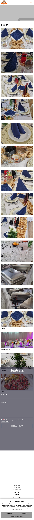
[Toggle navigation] (30, 2)
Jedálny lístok (17, 485)
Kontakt (17, 496)
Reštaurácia (17, 487)
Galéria (17, 494)
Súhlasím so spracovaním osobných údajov (16, 396)
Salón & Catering (17, 489)
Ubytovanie (17, 492)
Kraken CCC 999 (17, 497)
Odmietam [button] (24, 513)
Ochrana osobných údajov (17, 490)
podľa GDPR (5, 397)
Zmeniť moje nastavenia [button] (17, 516)
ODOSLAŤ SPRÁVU (17, 401)
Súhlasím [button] (9, 513)
